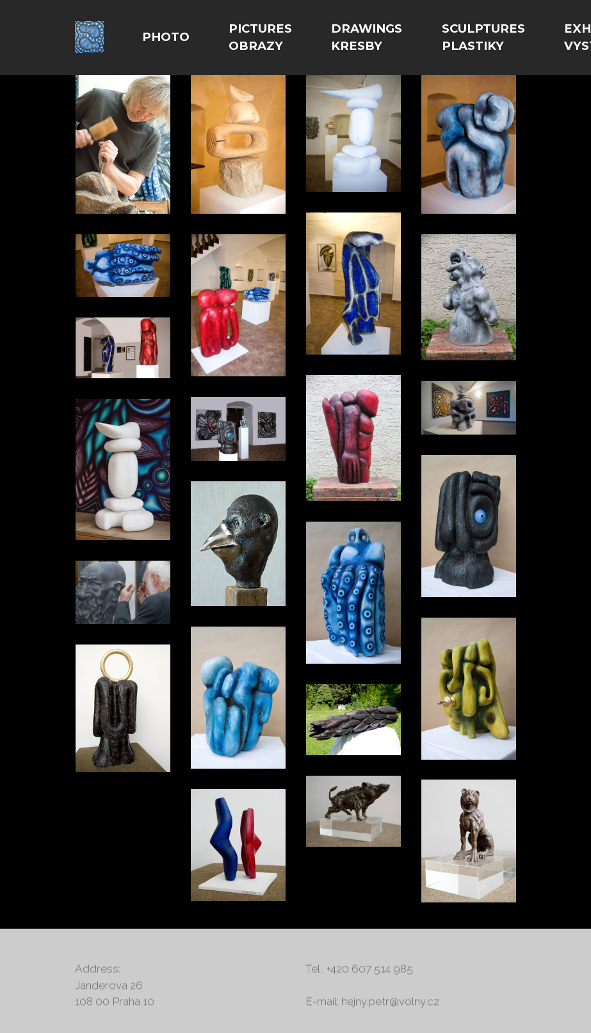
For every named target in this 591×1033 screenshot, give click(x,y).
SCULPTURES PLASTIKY (483, 37)
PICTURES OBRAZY (260, 37)
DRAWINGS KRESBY (366, 37)
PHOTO (166, 36)
